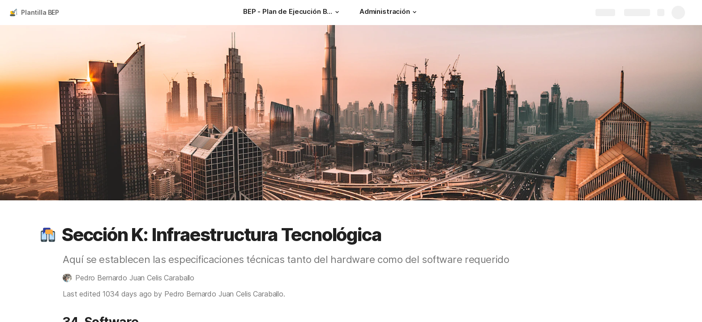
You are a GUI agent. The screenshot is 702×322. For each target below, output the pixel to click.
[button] (337, 12)
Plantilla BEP (40, 12)
